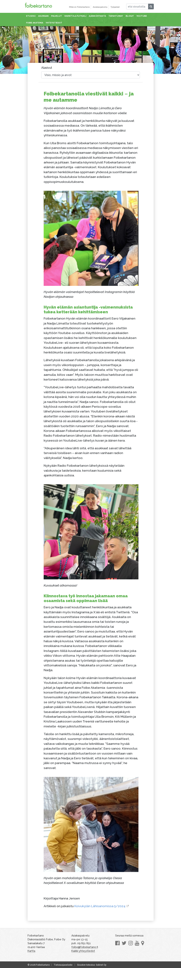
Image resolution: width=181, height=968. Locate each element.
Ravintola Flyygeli (75, 16)
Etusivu (31, 16)
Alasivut (46, 67)
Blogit (130, 16)
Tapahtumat (115, 16)
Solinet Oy (101, 965)
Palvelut (56, 16)
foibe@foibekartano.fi (84, 947)
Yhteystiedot (54, 23)
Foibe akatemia (34, 23)
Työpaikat (115, 7)
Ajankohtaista (97, 16)
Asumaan (43, 16)
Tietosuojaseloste (63, 965)
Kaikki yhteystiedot (83, 950)
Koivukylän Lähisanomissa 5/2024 (99, 906)
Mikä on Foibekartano (79, 7)
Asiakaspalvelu (100, 7)
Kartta (31, 950)
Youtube (141, 16)
